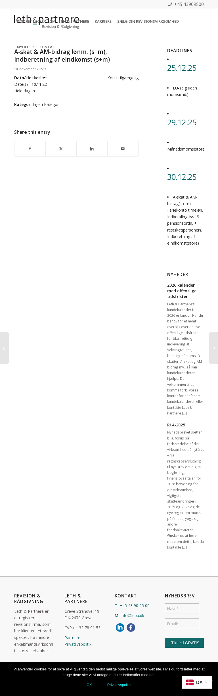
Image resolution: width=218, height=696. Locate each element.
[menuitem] (30, 21)
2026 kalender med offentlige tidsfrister (181, 290)
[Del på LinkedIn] (92, 148)
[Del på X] (61, 148)
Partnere (72, 637)
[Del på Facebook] (29, 148)
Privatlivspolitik (77, 644)
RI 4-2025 (176, 425)
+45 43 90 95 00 (135, 605)
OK (89, 685)
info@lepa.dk (132, 615)
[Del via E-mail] (123, 148)
